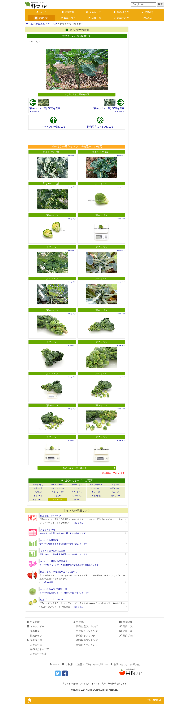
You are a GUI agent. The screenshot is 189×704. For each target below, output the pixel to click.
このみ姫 (38, 492)
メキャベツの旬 (47, 529)
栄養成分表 (121, 12)
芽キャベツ (101, 183)
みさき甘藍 (96, 496)
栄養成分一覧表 (38, 654)
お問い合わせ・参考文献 (125, 664)
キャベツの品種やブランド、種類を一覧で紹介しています (64, 593)
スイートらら (76, 492)
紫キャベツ (115, 496)
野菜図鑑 (67, 12)
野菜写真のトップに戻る (100, 126)
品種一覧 (94, 18)
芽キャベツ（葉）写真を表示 (108, 108)
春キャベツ (96, 492)
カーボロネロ (76, 485)
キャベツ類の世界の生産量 (52, 550)
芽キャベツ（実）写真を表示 (44, 108)
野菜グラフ (36, 635)
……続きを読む (76, 523)
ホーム (41, 12)
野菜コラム (68, 18)
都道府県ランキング (87, 640)
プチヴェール (76, 496)
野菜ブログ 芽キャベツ (51, 599)
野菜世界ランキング (87, 645)
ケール (76, 488)
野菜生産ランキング (87, 626)
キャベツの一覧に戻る (53, 126)
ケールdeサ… (96, 488)
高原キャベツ (115, 488)
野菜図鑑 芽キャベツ (50, 515)
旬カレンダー (94, 12)
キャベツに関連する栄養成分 (53, 561)
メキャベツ (34, 111)
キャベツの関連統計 (49, 540)
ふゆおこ (115, 492)
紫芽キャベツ (38, 500)
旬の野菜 (35, 631)
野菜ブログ (121, 18)
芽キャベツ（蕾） (52, 183)
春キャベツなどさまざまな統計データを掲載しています (63, 544)
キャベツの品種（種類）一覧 (53, 589)
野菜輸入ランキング (87, 631)
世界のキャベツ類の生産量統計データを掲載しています (63, 554)
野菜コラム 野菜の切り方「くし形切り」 (60, 572)
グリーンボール (57, 488)
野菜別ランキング (85, 635)
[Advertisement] (76, 137)
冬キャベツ (38, 496)
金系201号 (38, 488)
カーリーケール (96, 485)
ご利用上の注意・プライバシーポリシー (85, 664)
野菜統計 (147, 12)
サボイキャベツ (57, 492)
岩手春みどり (38, 485)
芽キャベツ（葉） (52, 152)
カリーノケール (57, 485)
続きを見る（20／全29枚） (89, 468)
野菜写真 (41, 18)
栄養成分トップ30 (39, 649)
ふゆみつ (57, 496)
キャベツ (52, 24)
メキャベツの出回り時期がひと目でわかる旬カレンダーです (65, 533)
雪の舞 (76, 500)
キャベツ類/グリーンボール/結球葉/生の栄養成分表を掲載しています (68, 565)
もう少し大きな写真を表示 (76, 94)
